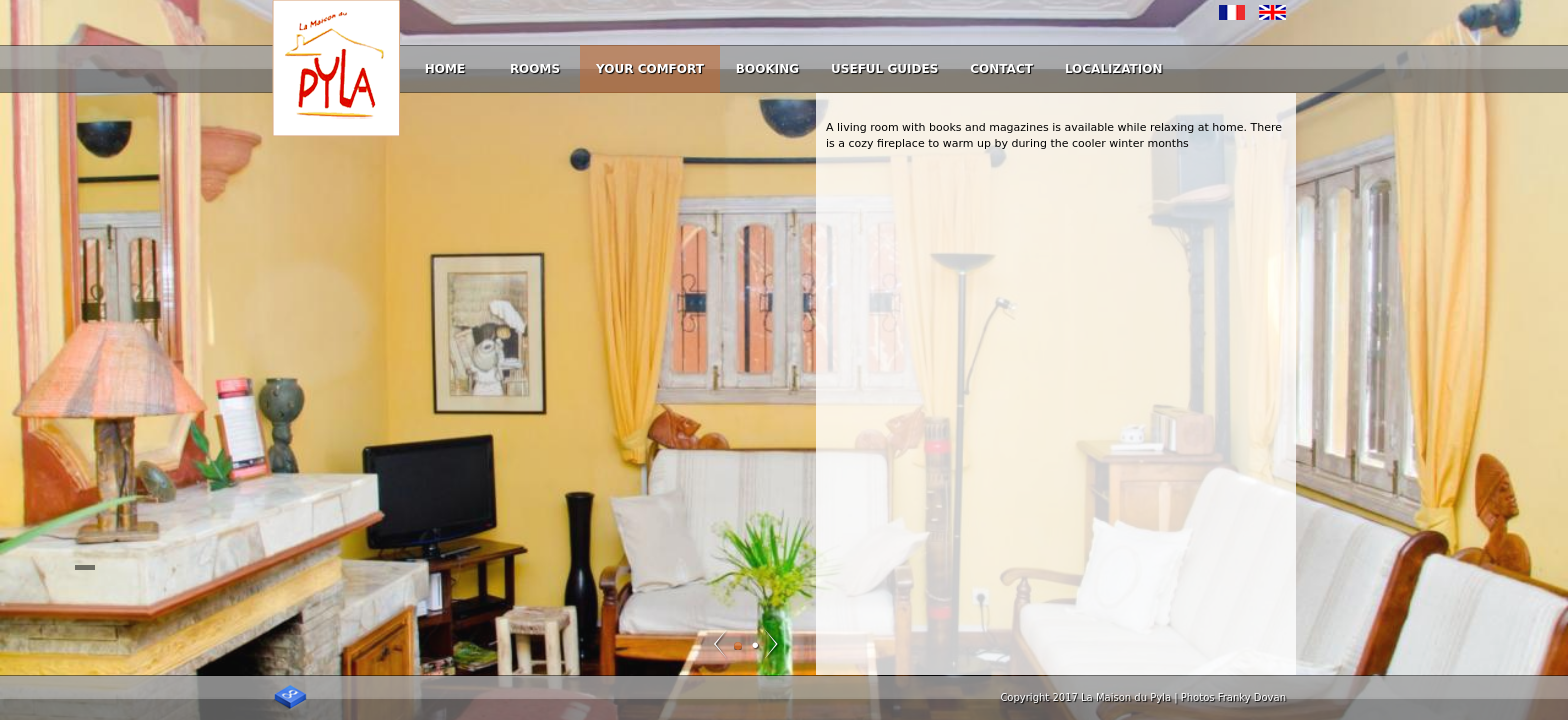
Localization (1114, 69)
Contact (1001, 69)
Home (445, 69)
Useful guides (884, 69)
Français (1232, 12)
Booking (767, 69)
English (1272, 12)
